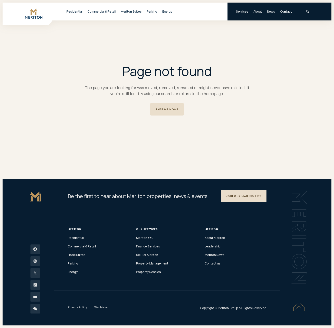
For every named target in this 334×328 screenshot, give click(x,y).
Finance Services (148, 246)
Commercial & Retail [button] (102, 11)
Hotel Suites (76, 255)
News (271, 11)
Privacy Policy (77, 307)
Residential (76, 238)
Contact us (212, 263)
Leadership (212, 246)
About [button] (257, 11)
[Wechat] (35, 309)
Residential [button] (74, 11)
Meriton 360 (144, 238)
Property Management (152, 263)
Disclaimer (101, 307)
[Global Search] (307, 11)
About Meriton (215, 238)
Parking (152, 11)
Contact (286, 11)
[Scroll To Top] (299, 307)
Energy (167, 11)
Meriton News (214, 255)
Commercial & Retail (82, 246)
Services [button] (242, 11)
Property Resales (148, 272)
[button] (243, 196)
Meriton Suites (131, 11)
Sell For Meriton (147, 255)
